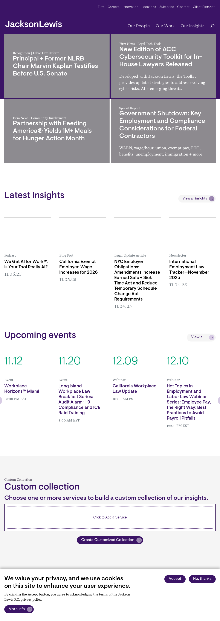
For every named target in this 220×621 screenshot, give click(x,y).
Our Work (165, 26)
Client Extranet (204, 7)
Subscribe (166, 7)
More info (17, 609)
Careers (114, 7)
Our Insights (192, 26)
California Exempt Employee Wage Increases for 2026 (78, 267)
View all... (199, 337)
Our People (139, 26)
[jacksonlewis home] (33, 22)
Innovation (130, 7)
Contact (183, 7)
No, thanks (202, 579)
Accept (175, 579)
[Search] (210, 26)
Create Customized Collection (107, 540)
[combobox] (110, 517)
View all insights (195, 198)
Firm (101, 7)
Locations (149, 7)
